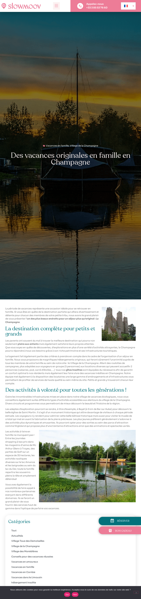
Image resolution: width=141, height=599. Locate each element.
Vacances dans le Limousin (26, 577)
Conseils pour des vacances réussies (32, 556)
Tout (13, 530)
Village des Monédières (24, 551)
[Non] (136, 592)
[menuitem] (128, 6)
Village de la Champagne (84, 145)
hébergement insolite (23, 582)
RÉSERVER (123, 521)
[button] (56, 6)
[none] (128, 6)
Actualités (17, 535)
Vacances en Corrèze (23, 572)
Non (75, 594)
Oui (67, 594)
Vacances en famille (57, 145)
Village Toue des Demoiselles (27, 540)
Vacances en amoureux (24, 561)
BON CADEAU (123, 531)
